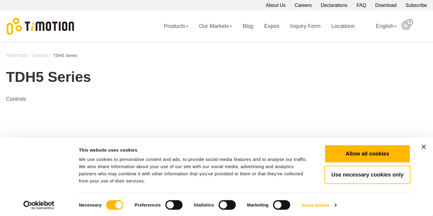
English (381, 30)
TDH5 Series (65, 55)
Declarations (334, 5)
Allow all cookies (367, 153)
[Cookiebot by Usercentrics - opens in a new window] (39, 204)
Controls (40, 55)
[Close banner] (424, 146)
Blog (248, 26)
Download (386, 5)
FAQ (361, 5)
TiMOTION (16, 55)
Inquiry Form (305, 26)
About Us (276, 5)
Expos (271, 26)
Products (176, 26)
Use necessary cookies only (367, 174)
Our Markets (215, 26)
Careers (303, 5)
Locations (343, 26)
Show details (316, 204)
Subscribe (416, 5)
